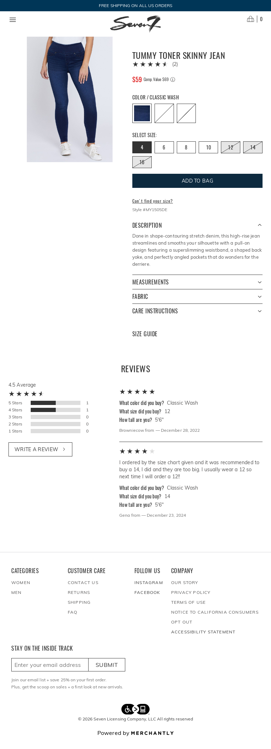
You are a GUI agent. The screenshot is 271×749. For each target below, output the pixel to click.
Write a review (40, 458)
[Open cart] (255, 19)
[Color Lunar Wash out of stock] (164, 121)
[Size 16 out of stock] (142, 171)
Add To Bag (197, 189)
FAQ (73, 620)
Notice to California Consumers (215, 620)
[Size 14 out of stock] (253, 156)
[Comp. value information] (172, 88)
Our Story (184, 591)
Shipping (79, 610)
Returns (79, 600)
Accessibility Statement (203, 640)
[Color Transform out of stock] (186, 121)
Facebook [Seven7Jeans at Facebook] (147, 600)
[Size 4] (142, 156)
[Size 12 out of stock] (230, 156)
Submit (107, 673)
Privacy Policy (191, 600)
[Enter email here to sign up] (50, 673)
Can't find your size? (152, 209)
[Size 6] (164, 156)
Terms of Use (188, 610)
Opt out (181, 630)
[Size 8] (186, 156)
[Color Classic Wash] (142, 121)
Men (16, 600)
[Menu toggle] (12, 20)
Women (20, 591)
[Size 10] (208, 156)
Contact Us (83, 591)
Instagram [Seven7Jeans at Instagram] (148, 591)
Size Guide (145, 342)
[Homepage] (135, 24)
